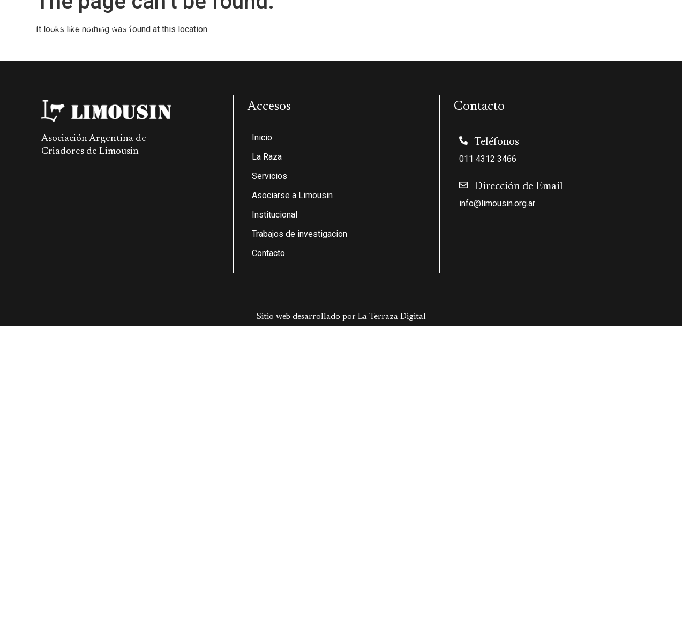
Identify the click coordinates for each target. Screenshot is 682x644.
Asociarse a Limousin (390, 22)
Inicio (209, 22)
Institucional (475, 22)
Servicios (312, 22)
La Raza (254, 22)
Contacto (648, 22)
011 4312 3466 (487, 159)
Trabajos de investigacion (568, 22)
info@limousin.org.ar (497, 203)
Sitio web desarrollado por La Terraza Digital (341, 316)
